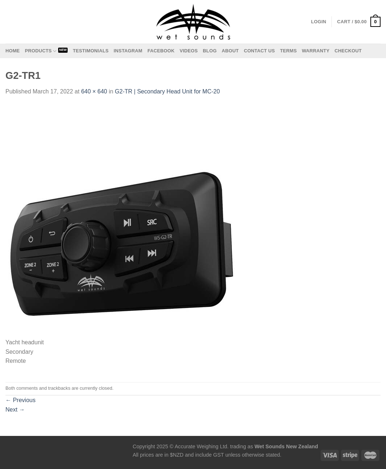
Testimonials (90, 50)
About (230, 50)
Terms (288, 50)
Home (12, 50)
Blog (210, 50)
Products (40, 51)
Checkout (348, 50)
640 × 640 (94, 91)
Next (15, 409)
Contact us (259, 50)
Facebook (161, 50)
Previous (20, 400)
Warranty (315, 50)
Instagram (128, 50)
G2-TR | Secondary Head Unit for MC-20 (167, 91)
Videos (189, 50)
